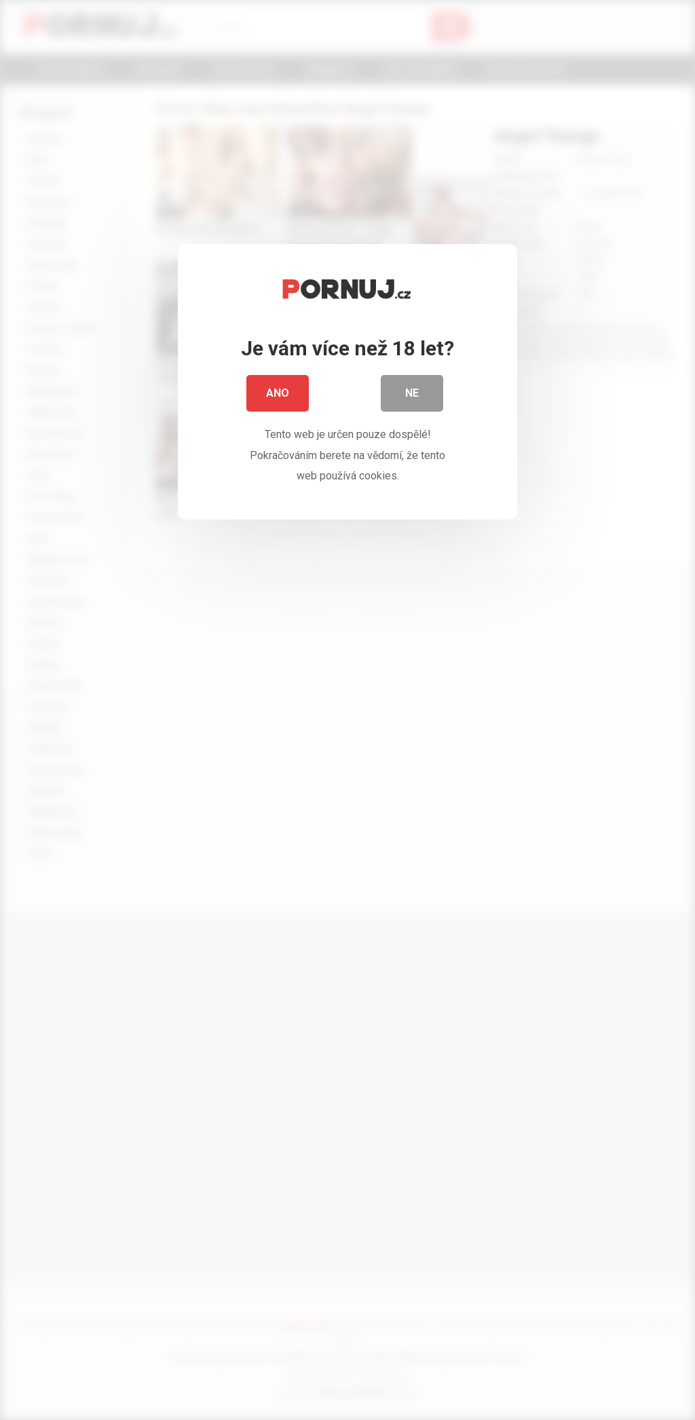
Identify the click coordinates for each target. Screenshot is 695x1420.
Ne (412, 399)
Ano (277, 399)
